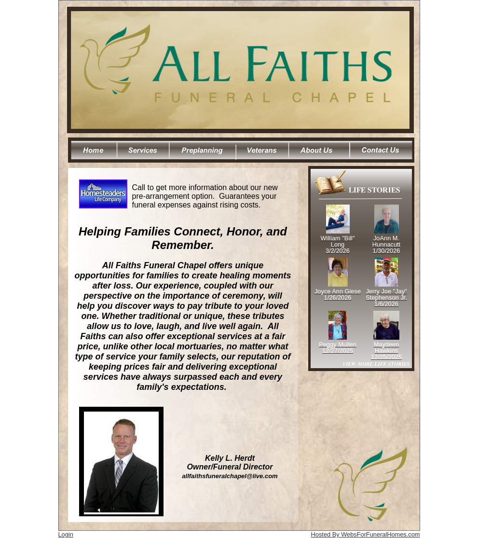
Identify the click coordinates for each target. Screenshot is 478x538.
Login (65, 534)
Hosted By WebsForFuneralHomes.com (365, 534)
